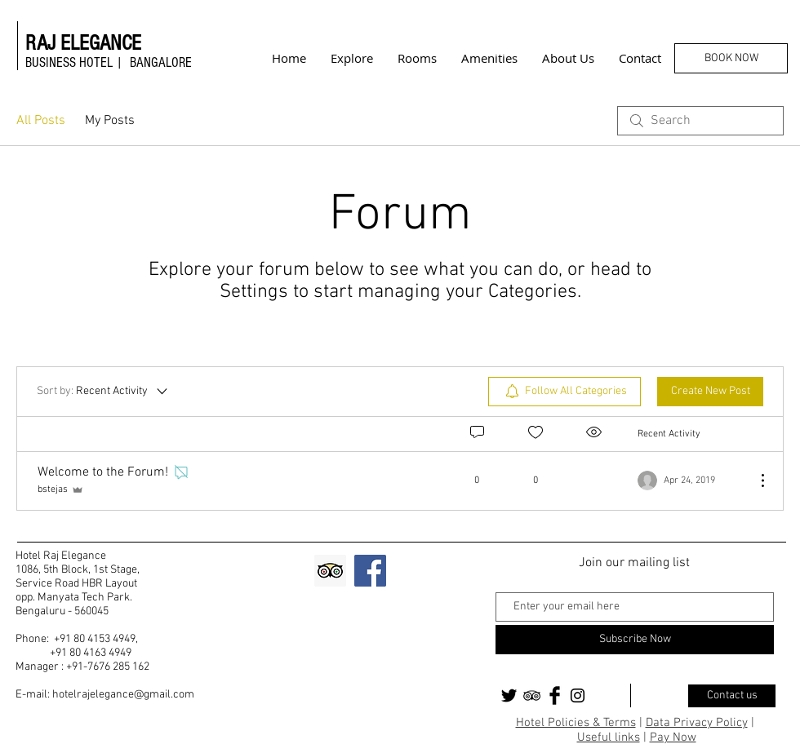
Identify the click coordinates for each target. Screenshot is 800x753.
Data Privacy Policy (697, 722)
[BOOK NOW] (731, 58)
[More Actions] (754, 480)
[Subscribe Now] (635, 639)
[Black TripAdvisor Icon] (531, 695)
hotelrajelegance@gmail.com (123, 695)
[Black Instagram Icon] (577, 695)
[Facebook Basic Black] (554, 695)
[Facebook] (370, 571)
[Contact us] (732, 695)
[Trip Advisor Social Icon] (330, 571)
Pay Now (673, 737)
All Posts (40, 121)
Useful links (608, 737)
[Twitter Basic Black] (509, 695)
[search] (700, 120)
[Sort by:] (103, 391)
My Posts (110, 121)
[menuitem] (564, 391)
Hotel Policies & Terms (576, 722)
